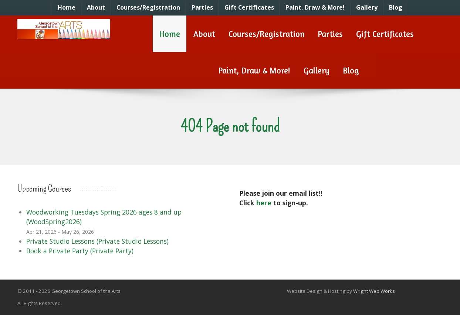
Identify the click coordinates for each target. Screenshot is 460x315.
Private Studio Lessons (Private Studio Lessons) (97, 241)
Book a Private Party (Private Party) (79, 250)
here (263, 202)
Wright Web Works (374, 291)
